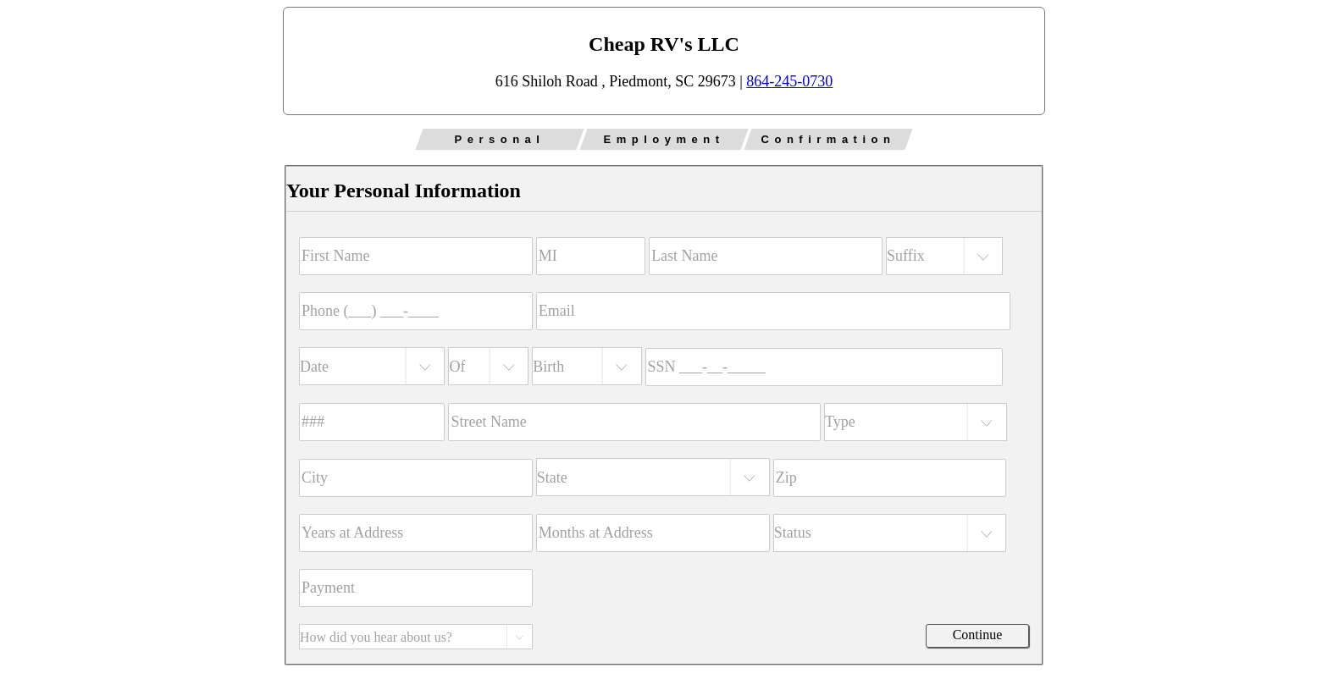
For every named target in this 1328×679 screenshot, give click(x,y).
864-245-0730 (789, 81)
